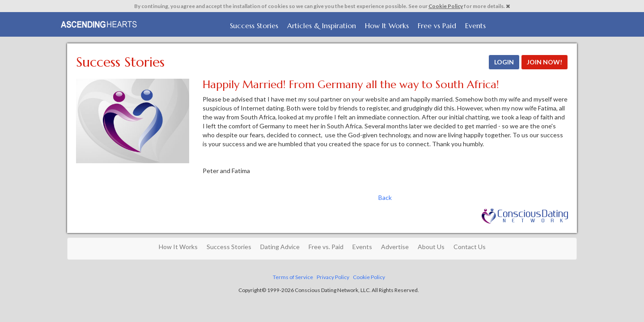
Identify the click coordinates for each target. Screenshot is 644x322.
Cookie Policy (445, 6)
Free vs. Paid (326, 246)
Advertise (395, 246)
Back (385, 197)
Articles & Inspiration (321, 25)
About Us (431, 246)
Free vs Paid (437, 25)
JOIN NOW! (544, 62)
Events (475, 25)
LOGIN (504, 62)
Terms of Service (293, 277)
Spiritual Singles (99, 23)
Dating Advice (280, 246)
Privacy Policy (333, 277)
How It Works (387, 25)
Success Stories (254, 25)
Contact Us (469, 246)
